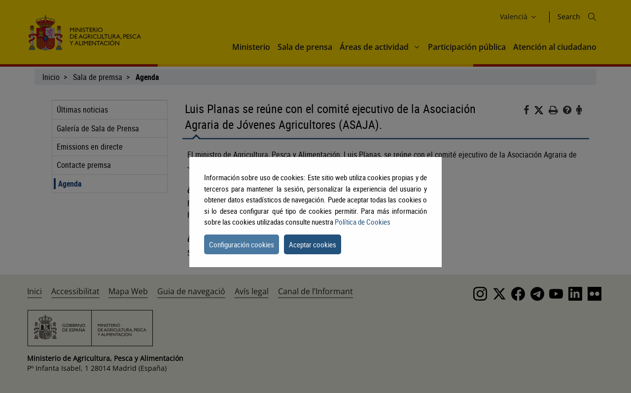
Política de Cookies (362, 222)
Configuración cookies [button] (241, 244)
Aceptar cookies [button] (312, 244)
